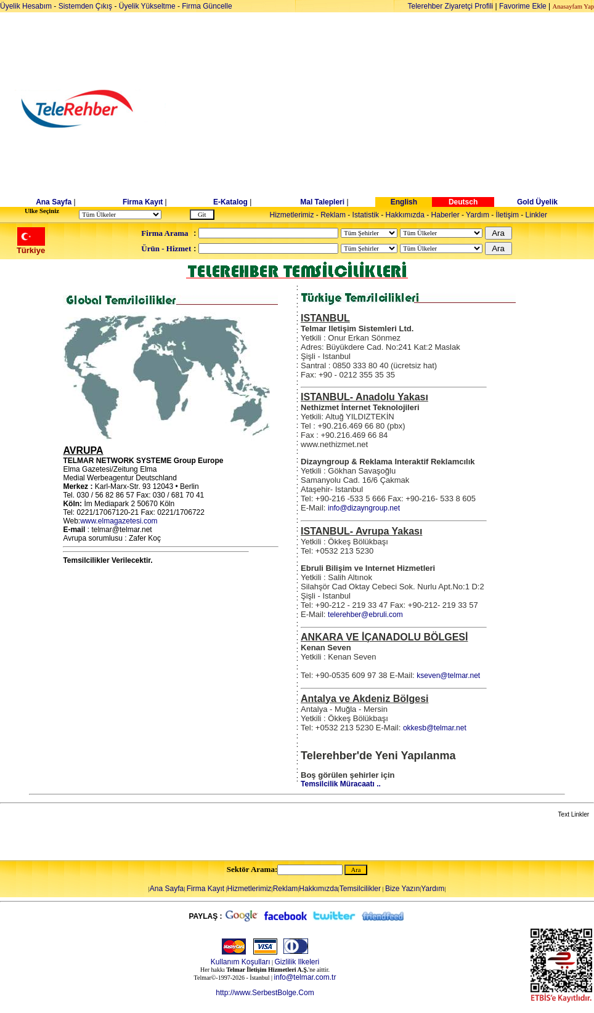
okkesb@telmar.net (434, 728)
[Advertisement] (392, 109)
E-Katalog (230, 202)
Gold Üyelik (537, 202)
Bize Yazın (402, 888)
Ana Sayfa (53, 202)
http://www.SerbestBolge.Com (265, 992)
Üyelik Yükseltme (147, 6)
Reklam (333, 215)
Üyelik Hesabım (26, 6)
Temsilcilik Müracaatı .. (341, 784)
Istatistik (365, 215)
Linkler (536, 215)
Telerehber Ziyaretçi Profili (451, 6)
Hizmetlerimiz (292, 215)
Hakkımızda (405, 215)
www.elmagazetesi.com (118, 521)
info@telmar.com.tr (305, 977)
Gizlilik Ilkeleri (297, 962)
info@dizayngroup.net (364, 508)
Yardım (477, 215)
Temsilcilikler (360, 888)
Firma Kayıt (143, 202)
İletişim (507, 215)
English (404, 202)
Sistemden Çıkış (85, 6)
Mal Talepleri (322, 202)
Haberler (445, 215)
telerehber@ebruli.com (365, 614)
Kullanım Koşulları (241, 962)
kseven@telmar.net (448, 675)
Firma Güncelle (207, 6)
